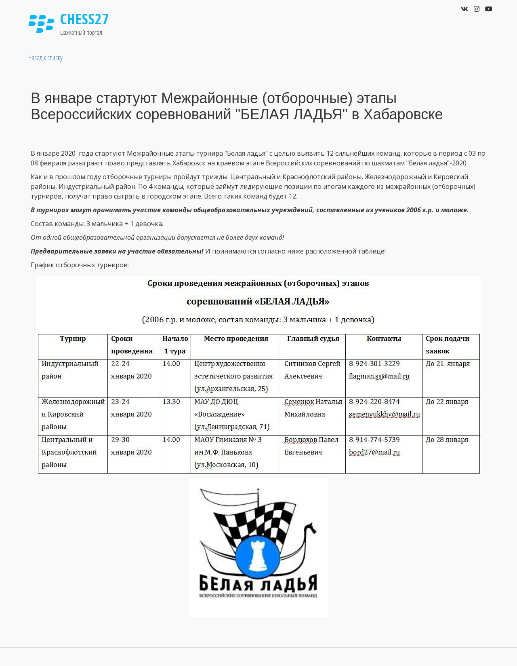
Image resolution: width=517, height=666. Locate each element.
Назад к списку (45, 57)
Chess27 (84, 19)
